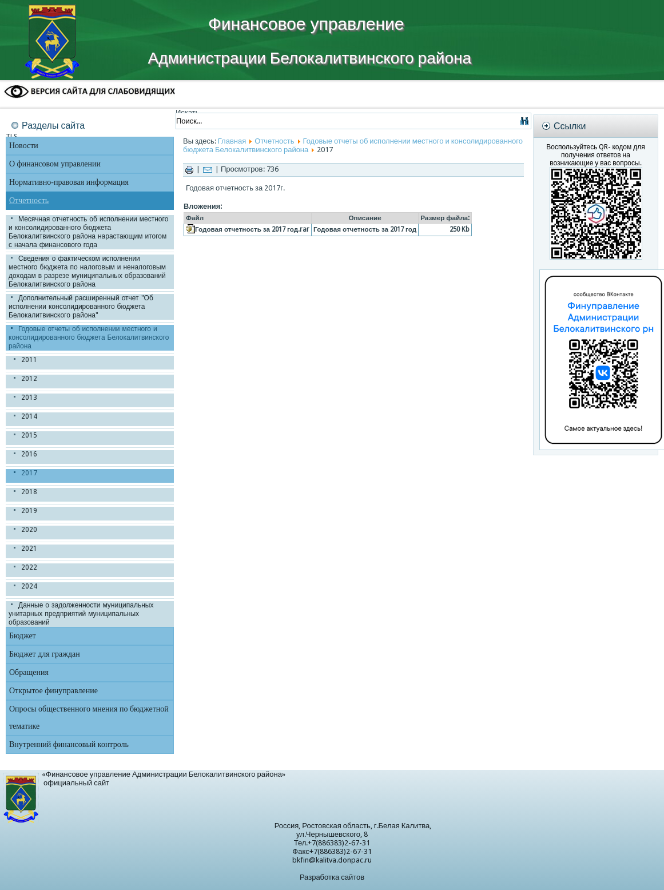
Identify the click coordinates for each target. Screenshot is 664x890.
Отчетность (29, 200)
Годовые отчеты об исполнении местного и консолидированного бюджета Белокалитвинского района (89, 337)
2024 (29, 586)
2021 (29, 549)
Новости (23, 145)
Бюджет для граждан (44, 654)
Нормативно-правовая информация (69, 182)
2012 (29, 379)
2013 (29, 398)
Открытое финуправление (53, 690)
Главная (232, 141)
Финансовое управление (306, 24)
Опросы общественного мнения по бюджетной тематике (89, 717)
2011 (29, 360)
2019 (29, 511)
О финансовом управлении (55, 164)
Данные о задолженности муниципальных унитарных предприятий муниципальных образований (81, 613)
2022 (29, 567)
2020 (29, 530)
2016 (29, 454)
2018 (29, 492)
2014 (29, 416)
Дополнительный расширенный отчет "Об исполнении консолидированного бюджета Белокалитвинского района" (81, 306)
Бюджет (22, 635)
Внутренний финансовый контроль (69, 744)
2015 (29, 435)
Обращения (29, 672)
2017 (29, 473)
